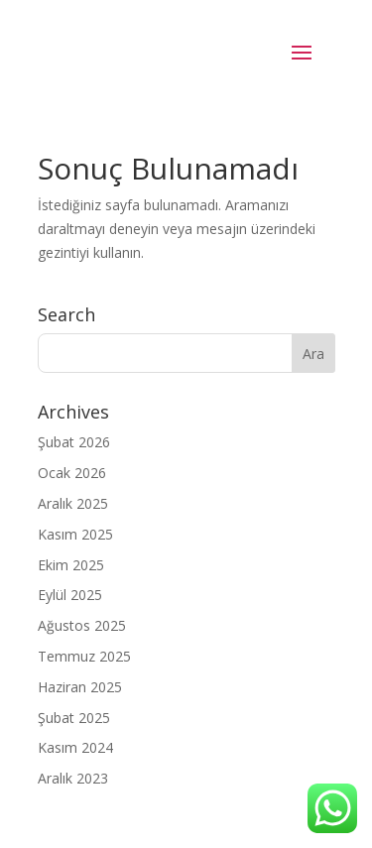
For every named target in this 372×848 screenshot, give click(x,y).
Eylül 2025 (70, 594)
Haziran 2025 (80, 686)
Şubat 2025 (74, 717)
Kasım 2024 (75, 747)
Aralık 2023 (73, 778)
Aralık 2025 (73, 503)
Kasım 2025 (75, 534)
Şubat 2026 (74, 441)
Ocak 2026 (72, 472)
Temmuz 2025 (84, 656)
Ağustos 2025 (82, 625)
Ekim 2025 (71, 564)
